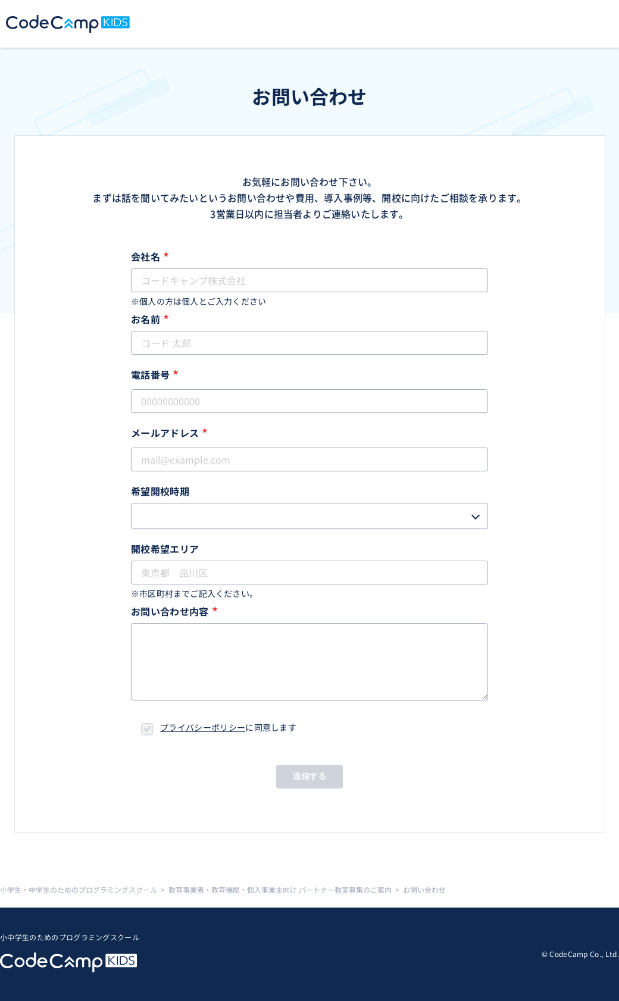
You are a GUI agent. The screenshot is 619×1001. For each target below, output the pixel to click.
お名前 (150, 319)
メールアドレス (169, 433)
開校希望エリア (165, 549)
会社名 (150, 256)
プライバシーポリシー (202, 727)
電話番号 (155, 374)
